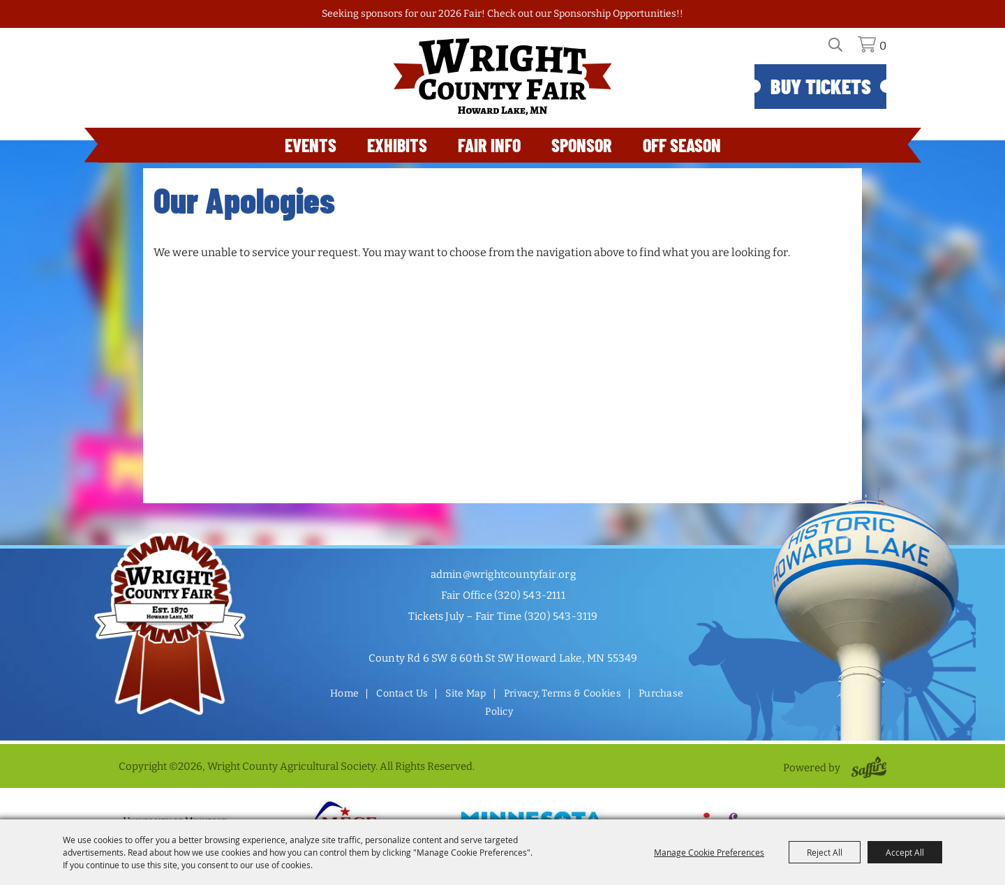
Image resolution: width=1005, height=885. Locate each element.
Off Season (682, 145)
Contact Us (402, 693)
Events (310, 145)
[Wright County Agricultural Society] (502, 76)
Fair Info (489, 145)
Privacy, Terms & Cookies (562, 693)
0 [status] (882, 45)
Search (843, 49)
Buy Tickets (820, 85)
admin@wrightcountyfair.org (503, 574)
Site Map (465, 693)
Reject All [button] (824, 852)
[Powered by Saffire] (866, 767)
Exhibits (397, 145)
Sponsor (581, 145)
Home (344, 693)
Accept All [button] (905, 852)
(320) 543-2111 (529, 595)
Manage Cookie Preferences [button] (709, 852)
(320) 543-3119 (561, 616)
